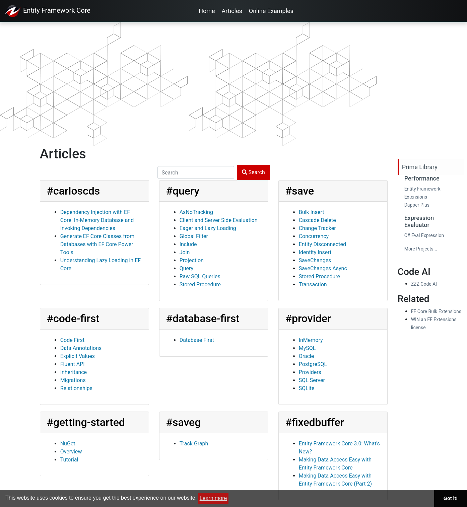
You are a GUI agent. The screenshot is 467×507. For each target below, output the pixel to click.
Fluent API (72, 364)
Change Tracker (317, 228)
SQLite (307, 388)
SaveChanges (315, 260)
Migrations (73, 380)
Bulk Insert (311, 212)
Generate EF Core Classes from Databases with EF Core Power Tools (97, 244)
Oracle (306, 356)
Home (207, 10)
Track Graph (194, 443)
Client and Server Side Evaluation (219, 220)
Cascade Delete (317, 220)
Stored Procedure (200, 284)
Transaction (313, 284)
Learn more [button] (213, 498)
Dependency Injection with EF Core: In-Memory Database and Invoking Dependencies (97, 220)
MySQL (307, 348)
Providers (310, 372)
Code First (72, 340)
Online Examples (271, 10)
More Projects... (420, 248)
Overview (71, 451)
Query (186, 268)
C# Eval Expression (424, 235)
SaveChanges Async (323, 268)
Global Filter (194, 236)
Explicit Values (77, 356)
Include (188, 244)
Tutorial (69, 459)
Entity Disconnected (322, 244)
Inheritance (73, 372)
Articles (232, 10)
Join (185, 252)
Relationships (76, 388)
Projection (192, 260)
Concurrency (314, 236)
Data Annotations (81, 348)
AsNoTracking (196, 212)
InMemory (311, 340)
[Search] (195, 172)
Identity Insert (315, 252)
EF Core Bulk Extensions (436, 311)
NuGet (67, 443)
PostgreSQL (313, 364)
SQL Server (312, 380)
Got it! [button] (451, 498)
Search (253, 172)
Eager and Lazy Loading (208, 228)
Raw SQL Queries (200, 276)
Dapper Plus (416, 205)
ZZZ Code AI (424, 284)
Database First (197, 340)
